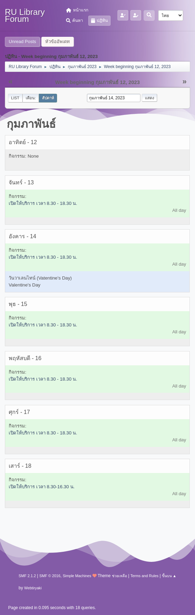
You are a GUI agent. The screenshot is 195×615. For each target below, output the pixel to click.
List (15, 98)
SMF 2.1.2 (27, 576)
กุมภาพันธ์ (31, 124)
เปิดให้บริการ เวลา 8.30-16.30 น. (42, 486)
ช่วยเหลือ (119, 576)
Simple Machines (77, 576)
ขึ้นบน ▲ (169, 576)
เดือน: (31, 98)
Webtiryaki (33, 588)
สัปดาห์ (48, 98)
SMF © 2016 (49, 576)
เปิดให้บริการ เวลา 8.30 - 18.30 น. (43, 203)
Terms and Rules (144, 576)
